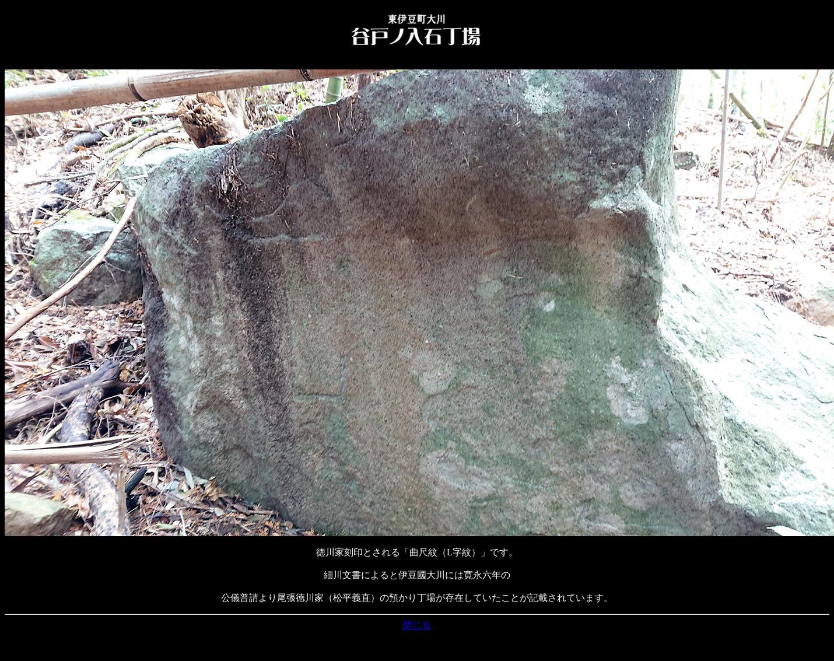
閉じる (417, 625)
